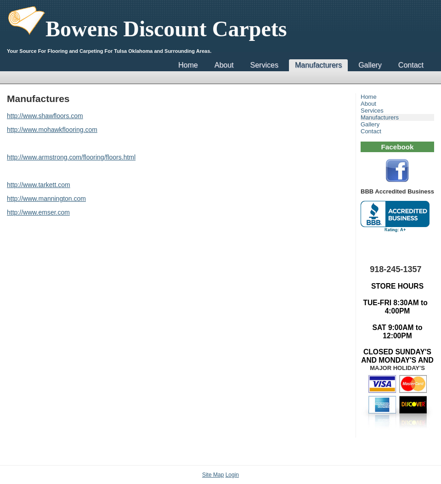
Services (264, 65)
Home (188, 65)
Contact (411, 65)
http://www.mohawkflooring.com (52, 129)
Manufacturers (318, 65)
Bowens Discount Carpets (147, 29)
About (224, 65)
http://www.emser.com (38, 212)
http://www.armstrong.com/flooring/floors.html (71, 157)
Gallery (370, 65)
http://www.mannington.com (46, 198)
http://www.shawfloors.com (45, 116)
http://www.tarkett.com (38, 184)
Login (232, 475)
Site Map (213, 475)
